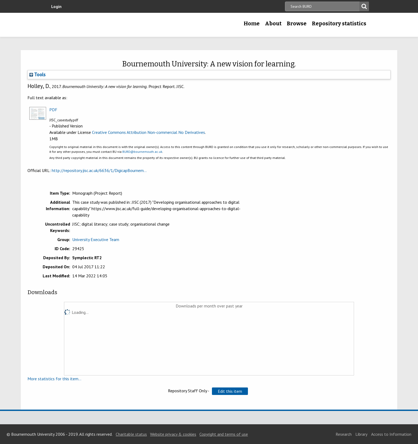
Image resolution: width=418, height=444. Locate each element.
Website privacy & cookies (173, 434)
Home (252, 23)
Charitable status (131, 434)
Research (344, 434)
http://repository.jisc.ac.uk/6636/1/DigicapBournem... (99, 170)
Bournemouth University (86, 25)
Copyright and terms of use (223, 434)
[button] (230, 391)
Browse (297, 23)
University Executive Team (95, 239)
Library (361, 434)
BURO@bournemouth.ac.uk (142, 152)
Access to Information (391, 434)
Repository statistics (339, 23)
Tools (37, 74)
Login (56, 6)
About (273, 23)
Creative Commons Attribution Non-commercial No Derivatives (148, 132)
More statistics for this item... (54, 378)
